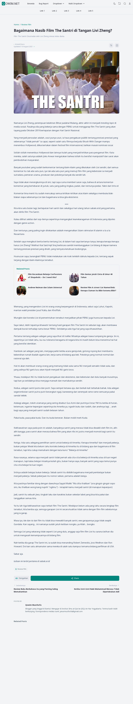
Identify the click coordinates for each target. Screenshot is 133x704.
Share (75, 578)
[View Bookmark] (119, 3)
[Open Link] (129, 3)
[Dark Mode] (114, 3)
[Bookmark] (117, 46)
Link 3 (66, 11)
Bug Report (43, 3)
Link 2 (54, 11)
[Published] (34, 46)
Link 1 (42, 11)
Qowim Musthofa (33, 605)
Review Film (20, 569)
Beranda (30, 3)
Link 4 (78, 11)
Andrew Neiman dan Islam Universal (45, 287)
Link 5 (90, 11)
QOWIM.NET (11, 3)
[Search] (124, 3)
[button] (22, 578)
